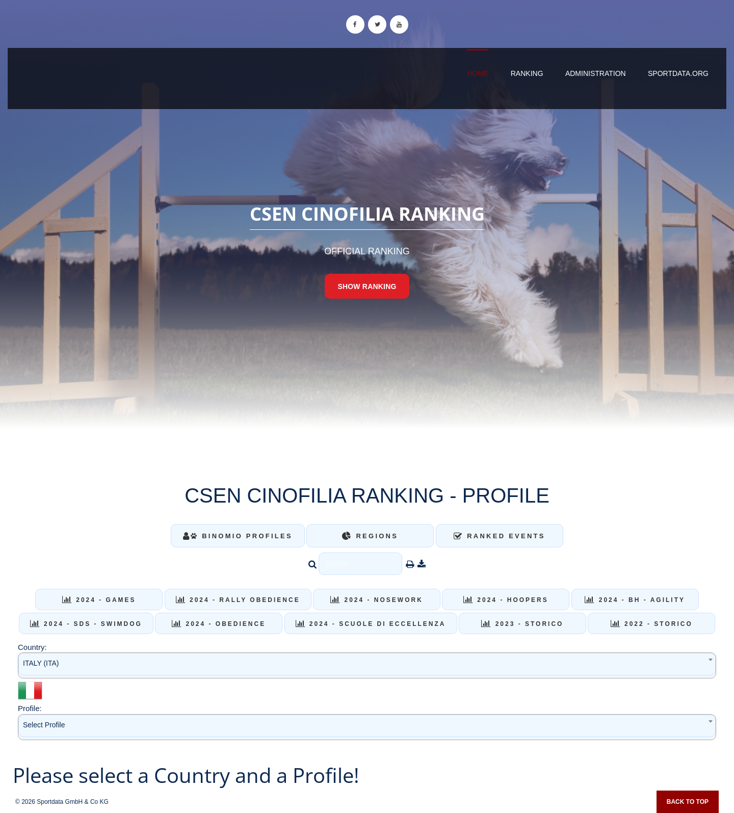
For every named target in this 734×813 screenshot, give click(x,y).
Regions (370, 536)
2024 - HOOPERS (505, 600)
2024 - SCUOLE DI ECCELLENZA (371, 623)
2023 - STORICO (522, 623)
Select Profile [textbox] (44, 725)
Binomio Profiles (238, 536)
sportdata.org (678, 73)
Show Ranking (366, 286)
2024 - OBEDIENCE (219, 623)
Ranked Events (499, 536)
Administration (595, 73)
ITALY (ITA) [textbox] (41, 663)
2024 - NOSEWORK (376, 600)
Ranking (527, 73)
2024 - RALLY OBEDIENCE (238, 600)
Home (477, 73)
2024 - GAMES (99, 600)
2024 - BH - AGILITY (635, 600)
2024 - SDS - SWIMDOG (86, 623)
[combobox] (367, 665)
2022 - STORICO (652, 623)
